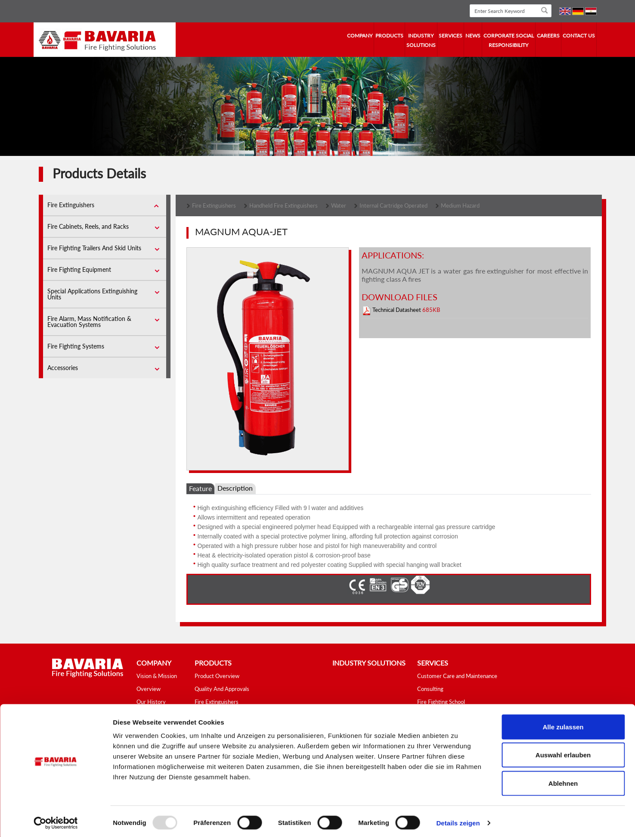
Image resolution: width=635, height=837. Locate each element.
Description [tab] (235, 488)
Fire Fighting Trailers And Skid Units (94, 248)
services (450, 35)
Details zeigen (458, 820)
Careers (548, 35)
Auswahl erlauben (563, 752)
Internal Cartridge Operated (393, 205)
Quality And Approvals (222, 688)
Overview (148, 688)
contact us (579, 35)
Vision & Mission (156, 675)
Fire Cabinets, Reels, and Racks (88, 226)
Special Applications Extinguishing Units (92, 294)
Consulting (430, 688)
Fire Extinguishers (70, 204)
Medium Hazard (460, 205)
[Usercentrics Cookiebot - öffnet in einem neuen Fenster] (55, 820)
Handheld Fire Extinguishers (283, 205)
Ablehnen (563, 780)
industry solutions (421, 40)
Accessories (62, 367)
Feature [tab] (200, 488)
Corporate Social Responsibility (508, 40)
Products (389, 35)
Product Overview (217, 675)
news (472, 35)
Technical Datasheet (397, 309)
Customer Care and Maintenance (457, 675)
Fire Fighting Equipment (79, 269)
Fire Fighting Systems (75, 346)
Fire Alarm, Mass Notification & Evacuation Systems (89, 321)
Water (338, 205)
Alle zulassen (562, 724)
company (359, 35)
